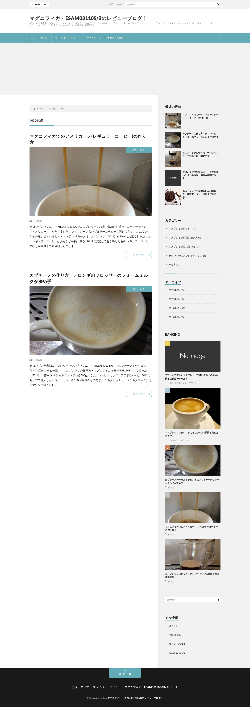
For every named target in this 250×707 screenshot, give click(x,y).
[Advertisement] (125, 68)
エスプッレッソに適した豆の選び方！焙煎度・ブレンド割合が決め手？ (199, 194)
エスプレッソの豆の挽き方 (183, 237)
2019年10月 (175, 308)
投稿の (175, 634)
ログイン (173, 625)
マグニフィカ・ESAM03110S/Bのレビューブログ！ (88, 18)
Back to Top (125, 673)
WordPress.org (177, 652)
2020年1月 (174, 299)
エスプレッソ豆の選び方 (182, 246)
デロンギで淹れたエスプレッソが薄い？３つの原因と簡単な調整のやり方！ (200, 175)
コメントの (177, 643)
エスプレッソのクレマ (181, 228)
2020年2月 (174, 290)
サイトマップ (40, 37)
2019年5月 (174, 317)
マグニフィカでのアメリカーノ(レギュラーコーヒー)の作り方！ (141, 4)
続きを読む (139, 255)
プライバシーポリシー (67, 37)
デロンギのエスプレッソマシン (186, 255)
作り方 (141, 150)
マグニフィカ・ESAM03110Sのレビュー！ (110, 37)
